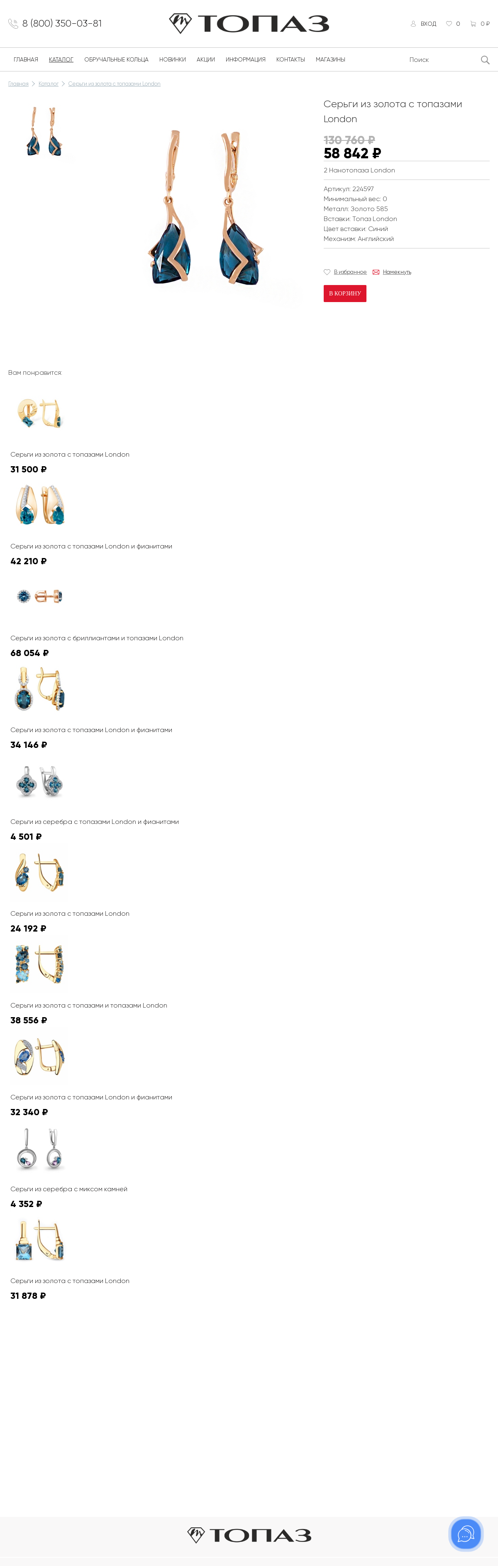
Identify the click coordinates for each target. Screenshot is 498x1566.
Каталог (61, 59)
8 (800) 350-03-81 (62, 24)
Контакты (290, 59)
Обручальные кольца (116, 59)
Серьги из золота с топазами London (114, 84)
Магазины (330, 59)
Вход (428, 23)
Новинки (172, 59)
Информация (246, 59)
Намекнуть (397, 272)
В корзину (345, 293)
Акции (206, 59)
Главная (26, 59)
